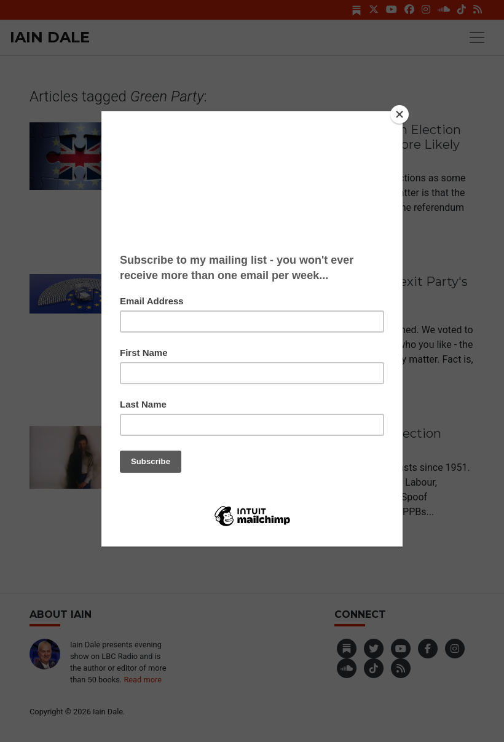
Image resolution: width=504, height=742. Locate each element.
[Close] (399, 114)
